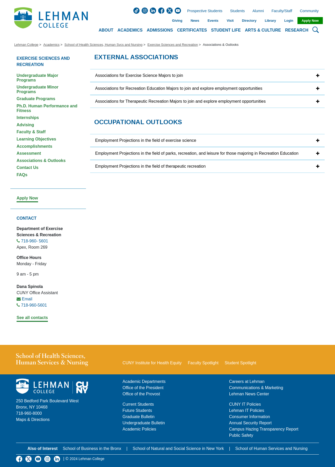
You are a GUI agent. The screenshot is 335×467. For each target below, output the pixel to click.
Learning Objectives (36, 139)
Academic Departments (143, 381)
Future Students (137, 410)
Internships (28, 117)
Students (237, 11)
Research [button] (296, 30)
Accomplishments (34, 146)
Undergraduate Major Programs (37, 77)
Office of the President (142, 388)
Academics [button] (130, 30)
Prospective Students (203, 11)
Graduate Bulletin (138, 416)
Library (270, 21)
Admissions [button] (160, 30)
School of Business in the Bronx (92, 448)
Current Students (138, 404)
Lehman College (26, 45)
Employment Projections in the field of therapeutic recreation (150, 166)
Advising (25, 125)
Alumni (258, 11)
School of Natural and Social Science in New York (178, 448)
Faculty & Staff (31, 132)
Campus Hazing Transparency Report (263, 429)
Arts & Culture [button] (263, 30)
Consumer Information (249, 416)
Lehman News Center (249, 394)
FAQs (22, 175)
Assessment (29, 153)
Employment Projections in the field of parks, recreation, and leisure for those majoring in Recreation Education (196, 153)
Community (311, 11)
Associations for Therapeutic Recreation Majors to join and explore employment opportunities (180, 101)
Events (213, 21)
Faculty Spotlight (203, 363)
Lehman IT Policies (246, 410)
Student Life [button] (226, 30)
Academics (51, 45)
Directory (249, 21)
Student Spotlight (240, 363)
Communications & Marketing (256, 388)
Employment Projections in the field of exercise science (145, 140)
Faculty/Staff (282, 11)
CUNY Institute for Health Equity (151, 363)
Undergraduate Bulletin (143, 423)
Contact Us (27, 167)
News (195, 21)
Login (288, 21)
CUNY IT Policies (245, 404)
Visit (230, 21)
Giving (177, 21)
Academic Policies (139, 429)
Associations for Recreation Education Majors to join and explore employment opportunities (179, 88)
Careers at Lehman (247, 381)
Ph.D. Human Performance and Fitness (47, 108)
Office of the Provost (141, 394)
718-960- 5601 (34, 241)
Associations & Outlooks (41, 160)
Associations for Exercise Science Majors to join (139, 75)
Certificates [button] (192, 30)
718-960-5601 (34, 305)
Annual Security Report (250, 423)
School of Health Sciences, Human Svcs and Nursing (103, 45)
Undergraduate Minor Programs (38, 89)
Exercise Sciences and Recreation (172, 45)
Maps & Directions (33, 419)
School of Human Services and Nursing (271, 448)
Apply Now (310, 21)
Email (27, 299)
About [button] (106, 30)
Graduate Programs (36, 99)
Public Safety (241, 435)
